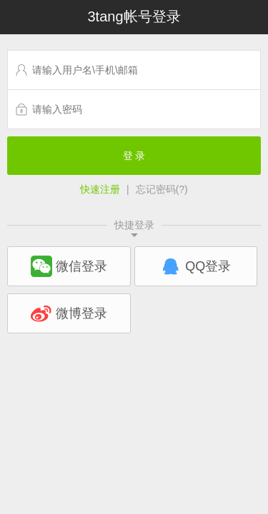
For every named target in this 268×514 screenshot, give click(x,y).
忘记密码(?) (162, 189)
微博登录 (69, 313)
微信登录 (69, 266)
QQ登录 (195, 266)
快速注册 (100, 189)
